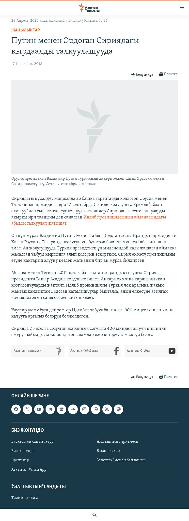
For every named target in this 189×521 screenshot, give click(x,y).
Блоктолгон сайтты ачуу (32, 442)
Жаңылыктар (25, 30)
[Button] (142, 74)
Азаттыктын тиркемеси (117, 442)
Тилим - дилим (24, 498)
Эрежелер (20, 460)
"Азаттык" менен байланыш (121, 460)
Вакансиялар (108, 451)
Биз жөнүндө (22, 451)
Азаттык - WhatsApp (29, 470)
